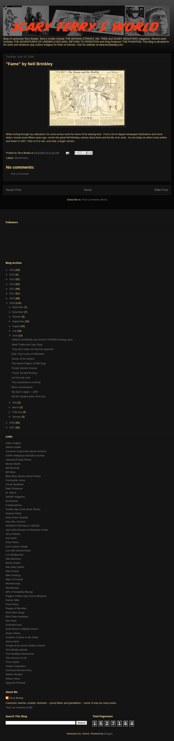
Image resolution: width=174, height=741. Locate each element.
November (18, 312)
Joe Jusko (11, 538)
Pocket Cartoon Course (24, 368)
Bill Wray (10, 472)
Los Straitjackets (14, 554)
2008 (12, 422)
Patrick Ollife (12, 600)
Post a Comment (20, 173)
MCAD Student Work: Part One (28, 396)
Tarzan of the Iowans (23, 358)
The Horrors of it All (16, 657)
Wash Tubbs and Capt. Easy (27, 344)
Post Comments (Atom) (94, 199)
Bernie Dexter (13, 463)
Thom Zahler (12, 662)
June (15, 335)
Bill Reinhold (12, 468)
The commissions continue (26, 382)
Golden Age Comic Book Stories (23, 509)
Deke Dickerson (14, 488)
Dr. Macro (11, 492)
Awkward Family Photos (18, 459)
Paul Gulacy (12, 604)
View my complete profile (19, 707)
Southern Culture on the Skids (22, 637)
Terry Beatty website (17, 649)
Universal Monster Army (18, 670)
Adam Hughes (13, 443)
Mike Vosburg (13, 575)
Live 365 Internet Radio (18, 550)
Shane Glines (13, 633)
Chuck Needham (15, 484)
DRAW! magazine (15, 496)
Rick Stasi (11, 620)
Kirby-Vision (12, 542)
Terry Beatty (16, 697)
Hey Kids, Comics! (15, 521)
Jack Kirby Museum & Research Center (27, 529)
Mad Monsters (13, 558)
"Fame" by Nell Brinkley (29, 64)
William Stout (13, 678)
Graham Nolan (14, 513)
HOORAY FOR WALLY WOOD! (22, 525)
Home (88, 189)
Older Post (161, 189)
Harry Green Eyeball (17, 517)
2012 (12, 288)
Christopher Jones (15, 480)
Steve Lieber (12, 641)
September (18, 321)
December (18, 307)
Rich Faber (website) (17, 616)
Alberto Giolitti (13, 447)
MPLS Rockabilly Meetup (19, 591)
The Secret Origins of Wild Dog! (29, 363)
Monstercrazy (13, 583)
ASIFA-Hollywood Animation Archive (25, 455)
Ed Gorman (12, 501)
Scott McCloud (14, 624)
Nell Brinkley (21, 158)
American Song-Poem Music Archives (26, 451)
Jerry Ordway (13, 534)
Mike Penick (12, 571)
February (17, 412)
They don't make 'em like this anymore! (33, 349)
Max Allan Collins (15, 567)
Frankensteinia (14, 505)
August (16, 326)
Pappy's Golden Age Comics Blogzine (26, 596)
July (14, 330)
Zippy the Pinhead (15, 682)
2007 (12, 427)
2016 (12, 270)
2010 (12, 298)
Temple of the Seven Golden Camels (25, 645)
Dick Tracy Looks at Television (28, 353)
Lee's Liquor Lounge (17, 546)
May (15, 402)
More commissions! (22, 387)
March (16, 407)
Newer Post (13, 189)
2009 (12, 303)
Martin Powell (13, 562)
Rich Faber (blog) (15, 612)
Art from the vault (21, 377)
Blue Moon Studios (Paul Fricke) (23, 476)
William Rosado (14, 674)
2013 (12, 284)
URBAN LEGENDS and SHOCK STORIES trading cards (42, 339)
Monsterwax (12, 587)
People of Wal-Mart (16, 608)
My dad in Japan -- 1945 (25, 391)
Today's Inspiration (16, 666)
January (17, 416)
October (17, 316)
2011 (12, 293)
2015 (12, 274)
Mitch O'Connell (14, 579)
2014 (12, 279)
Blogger (108, 733)
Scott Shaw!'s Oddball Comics (22, 629)
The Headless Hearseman (20, 653)
